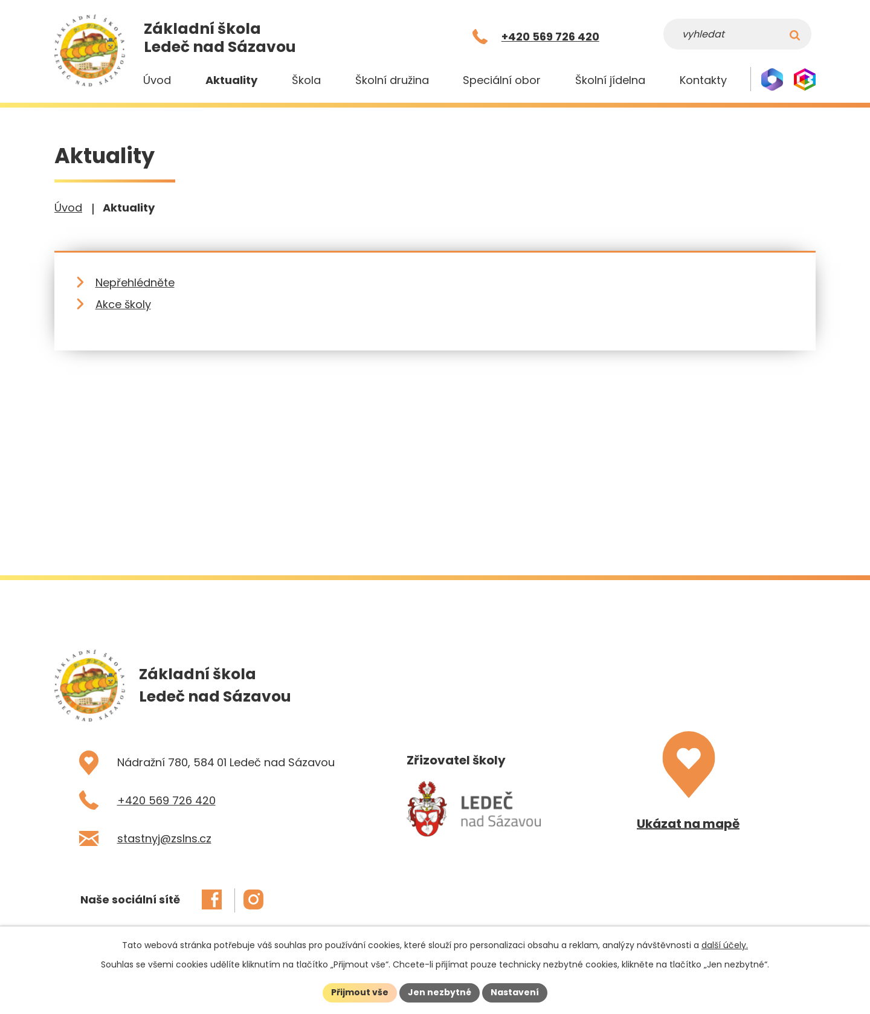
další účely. (724, 945)
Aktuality (231, 80)
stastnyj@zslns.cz (164, 838)
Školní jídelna (610, 80)
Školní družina (392, 80)
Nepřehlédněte (135, 282)
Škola (306, 80)
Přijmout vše (359, 992)
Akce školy (123, 304)
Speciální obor (502, 80)
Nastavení (515, 992)
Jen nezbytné (439, 992)
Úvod (157, 80)
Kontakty (703, 80)
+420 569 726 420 (166, 800)
